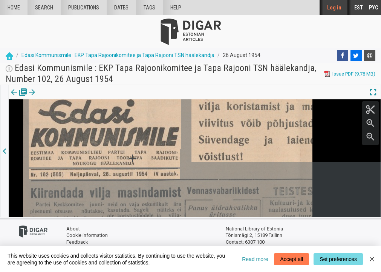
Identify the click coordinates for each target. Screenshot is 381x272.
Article (40, 97)
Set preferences (338, 259)
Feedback (77, 242)
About (73, 229)
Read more (255, 259)
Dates (121, 8)
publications (83, 8)
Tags (149, 8)
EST (358, 8)
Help (175, 8)
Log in (334, 8)
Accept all (291, 259)
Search (44, 8)
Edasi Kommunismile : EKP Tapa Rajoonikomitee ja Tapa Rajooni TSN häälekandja (117, 55)
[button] (50, 97)
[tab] (13, 98)
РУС (373, 8)
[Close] (371, 259)
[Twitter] (356, 55)
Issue (13, 97)
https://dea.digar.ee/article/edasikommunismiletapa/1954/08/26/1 (82, 118)
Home (14, 8)
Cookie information (87, 235)
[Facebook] (342, 55)
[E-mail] (369, 55)
